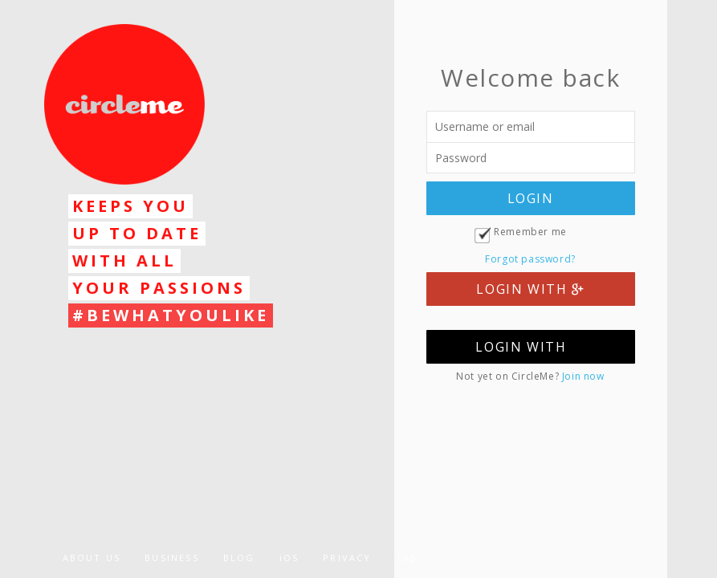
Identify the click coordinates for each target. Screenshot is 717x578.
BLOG (239, 558)
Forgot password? (530, 259)
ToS (407, 558)
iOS (289, 558)
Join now (583, 376)
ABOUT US (92, 558)
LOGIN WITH (530, 289)
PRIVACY (347, 558)
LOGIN (530, 198)
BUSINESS (172, 558)
